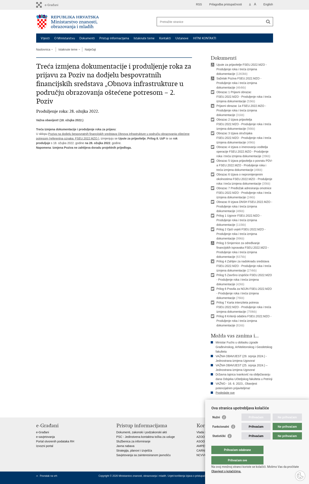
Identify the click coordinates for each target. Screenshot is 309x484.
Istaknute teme (144, 38)
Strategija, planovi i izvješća (134, 450)
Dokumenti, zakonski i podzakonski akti (141, 432)
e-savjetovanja (45, 436)
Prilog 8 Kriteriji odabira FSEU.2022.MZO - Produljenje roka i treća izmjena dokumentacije (244, 321)
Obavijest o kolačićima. (226, 471)
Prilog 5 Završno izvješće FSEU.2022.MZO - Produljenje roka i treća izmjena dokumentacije (244, 279)
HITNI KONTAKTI (204, 38)
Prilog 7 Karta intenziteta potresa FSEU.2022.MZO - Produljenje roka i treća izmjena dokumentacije (244, 307)
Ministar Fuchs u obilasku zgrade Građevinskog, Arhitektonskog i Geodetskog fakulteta (244, 347)
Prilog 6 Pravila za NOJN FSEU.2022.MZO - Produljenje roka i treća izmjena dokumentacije (244, 293)
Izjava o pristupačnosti (198, 475)
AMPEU (202, 446)
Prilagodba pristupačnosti (225, 4)
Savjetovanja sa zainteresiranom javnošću (143, 455)
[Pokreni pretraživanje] (268, 21)
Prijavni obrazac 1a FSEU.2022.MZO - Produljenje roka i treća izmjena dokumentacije (241, 110)
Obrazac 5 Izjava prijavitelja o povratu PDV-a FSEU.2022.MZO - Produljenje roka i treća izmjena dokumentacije (245, 165)
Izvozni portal (44, 446)
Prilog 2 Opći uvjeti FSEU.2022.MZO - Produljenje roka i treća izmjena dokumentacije (241, 234)
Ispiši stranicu (222, 403)
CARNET (203, 450)
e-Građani (42, 432)
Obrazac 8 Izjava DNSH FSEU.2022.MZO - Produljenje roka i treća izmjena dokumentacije (244, 206)
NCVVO (202, 455)
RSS (199, 4)
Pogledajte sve (225, 392)
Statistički (218, 444)
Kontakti (165, 38)
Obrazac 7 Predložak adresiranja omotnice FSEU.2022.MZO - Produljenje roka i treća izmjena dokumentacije (244, 192)
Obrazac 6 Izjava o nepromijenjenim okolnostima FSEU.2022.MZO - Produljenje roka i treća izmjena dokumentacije (244, 179)
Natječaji (90, 49)
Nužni (216, 425)
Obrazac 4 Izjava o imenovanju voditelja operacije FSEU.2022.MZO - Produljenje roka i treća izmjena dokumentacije (243, 151)
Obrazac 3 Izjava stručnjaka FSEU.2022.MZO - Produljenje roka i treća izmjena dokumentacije (244, 138)
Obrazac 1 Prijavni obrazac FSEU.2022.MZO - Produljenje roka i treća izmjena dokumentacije (244, 96)
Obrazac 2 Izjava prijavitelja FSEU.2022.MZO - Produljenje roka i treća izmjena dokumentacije (244, 124)
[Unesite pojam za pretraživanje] (210, 21)
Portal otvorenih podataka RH (55, 441)
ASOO (201, 441)
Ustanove (181, 38)
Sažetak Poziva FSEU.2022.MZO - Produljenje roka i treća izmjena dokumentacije (239, 83)
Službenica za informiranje (133, 441)
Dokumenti (87, 38)
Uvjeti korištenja (176, 475)
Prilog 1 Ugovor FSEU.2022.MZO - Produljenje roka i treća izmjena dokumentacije (239, 220)
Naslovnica (43, 49)
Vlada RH (203, 432)
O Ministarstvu (64, 38)
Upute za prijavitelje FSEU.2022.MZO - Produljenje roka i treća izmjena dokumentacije (242, 69)
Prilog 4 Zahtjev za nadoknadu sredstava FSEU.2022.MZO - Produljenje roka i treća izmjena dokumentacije (244, 266)
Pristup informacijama (114, 38)
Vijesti (45, 38)
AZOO (201, 436)
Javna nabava (125, 446)
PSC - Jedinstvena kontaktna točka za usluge (145, 436)
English (268, 4)
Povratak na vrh (48, 475)
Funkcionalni (220, 435)
